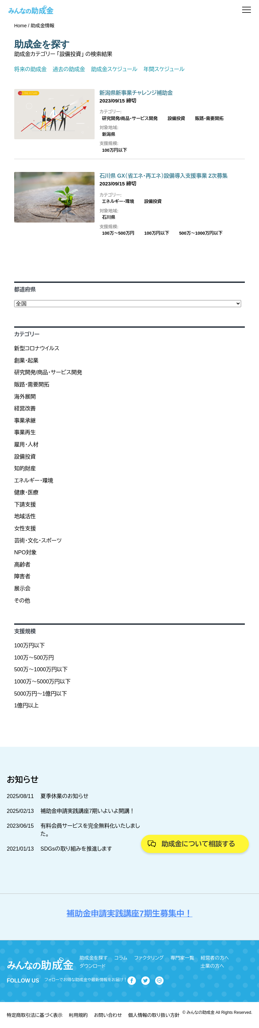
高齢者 (22, 564)
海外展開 (25, 397)
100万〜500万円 (118, 233)
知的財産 (25, 468)
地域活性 (25, 516)
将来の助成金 (30, 69)
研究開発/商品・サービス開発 (129, 118)
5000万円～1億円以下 (40, 694)
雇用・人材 (26, 444)
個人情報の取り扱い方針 (153, 1015)
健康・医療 (26, 492)
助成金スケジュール (114, 69)
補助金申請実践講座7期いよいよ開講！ (87, 811)
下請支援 (25, 504)
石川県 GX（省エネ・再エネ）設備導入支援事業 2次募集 (163, 176)
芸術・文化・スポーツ (38, 541)
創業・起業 (26, 360)
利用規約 (78, 1015)
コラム (120, 958)
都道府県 (25, 289)
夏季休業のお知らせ (64, 796)
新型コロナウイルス (36, 348)
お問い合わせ (108, 1015)
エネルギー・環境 (118, 201)
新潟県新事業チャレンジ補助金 (136, 93)
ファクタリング (149, 958)
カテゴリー (26, 334)
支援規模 (25, 631)
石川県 (108, 217)
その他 (22, 601)
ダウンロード (93, 966)
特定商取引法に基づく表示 (34, 1015)
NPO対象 (25, 552)
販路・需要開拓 (209, 118)
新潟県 (108, 134)
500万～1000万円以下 (201, 233)
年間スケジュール (163, 69)
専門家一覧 (182, 958)
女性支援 (25, 528)
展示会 (22, 588)
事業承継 (25, 420)
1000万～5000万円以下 (42, 681)
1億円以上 (26, 705)
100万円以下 (114, 150)
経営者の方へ (215, 958)
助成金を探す (94, 958)
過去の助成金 (69, 69)
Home (20, 25)
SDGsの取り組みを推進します (76, 849)
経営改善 (25, 408)
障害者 (22, 576)
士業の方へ (212, 966)
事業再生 (25, 432)
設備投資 (176, 118)
